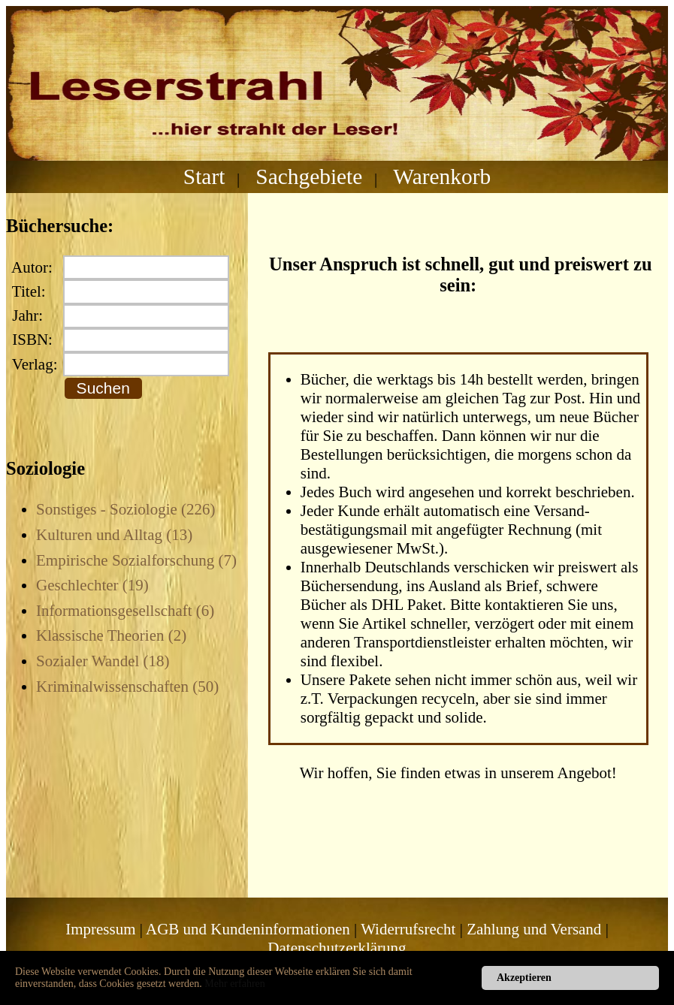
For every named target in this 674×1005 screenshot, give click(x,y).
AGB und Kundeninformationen (248, 929)
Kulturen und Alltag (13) (114, 535)
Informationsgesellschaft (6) (125, 611)
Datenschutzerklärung (336, 948)
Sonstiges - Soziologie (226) (126, 509)
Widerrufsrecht (408, 929)
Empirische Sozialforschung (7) (136, 560)
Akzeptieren (524, 977)
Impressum (100, 929)
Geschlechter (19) (92, 585)
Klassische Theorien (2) (111, 635)
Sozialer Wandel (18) (103, 661)
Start (204, 176)
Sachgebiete (308, 176)
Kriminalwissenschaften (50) (127, 687)
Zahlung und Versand (534, 929)
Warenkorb (442, 176)
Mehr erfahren (234, 983)
